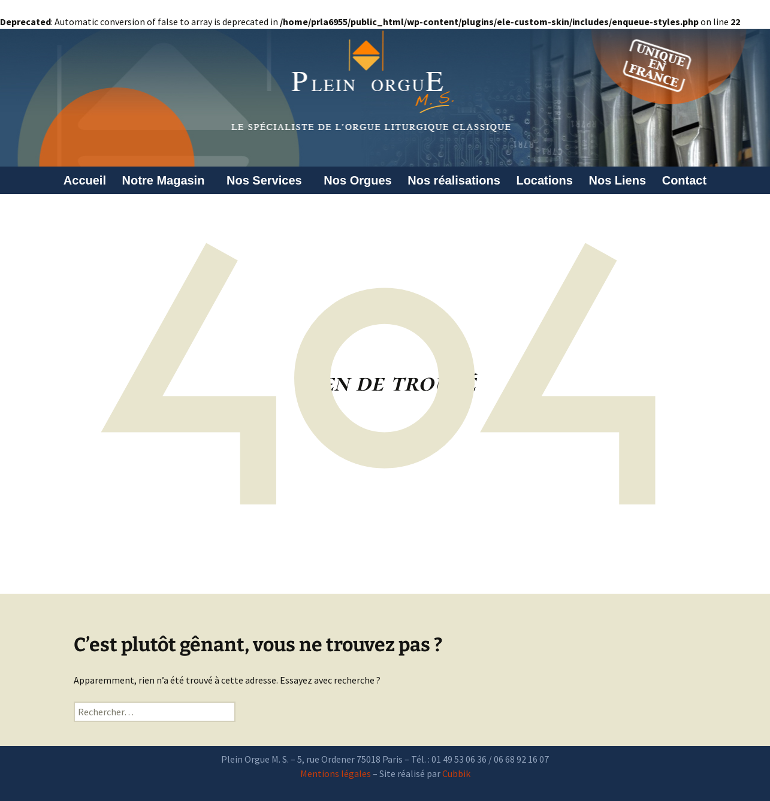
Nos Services (267, 180)
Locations (544, 180)
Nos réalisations (453, 180)
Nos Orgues (357, 180)
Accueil (85, 180)
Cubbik (456, 773)
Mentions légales (335, 773)
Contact (684, 180)
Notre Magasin (166, 180)
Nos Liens (618, 180)
